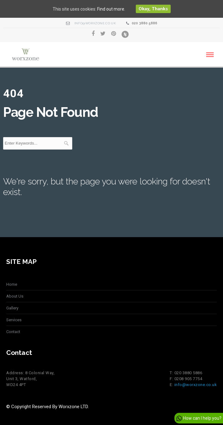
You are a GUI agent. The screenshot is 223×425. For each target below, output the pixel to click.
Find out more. (111, 9)
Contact (13, 331)
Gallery (12, 308)
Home (11, 284)
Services (13, 320)
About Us (14, 296)
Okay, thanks (153, 9)
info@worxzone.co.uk (95, 23)
